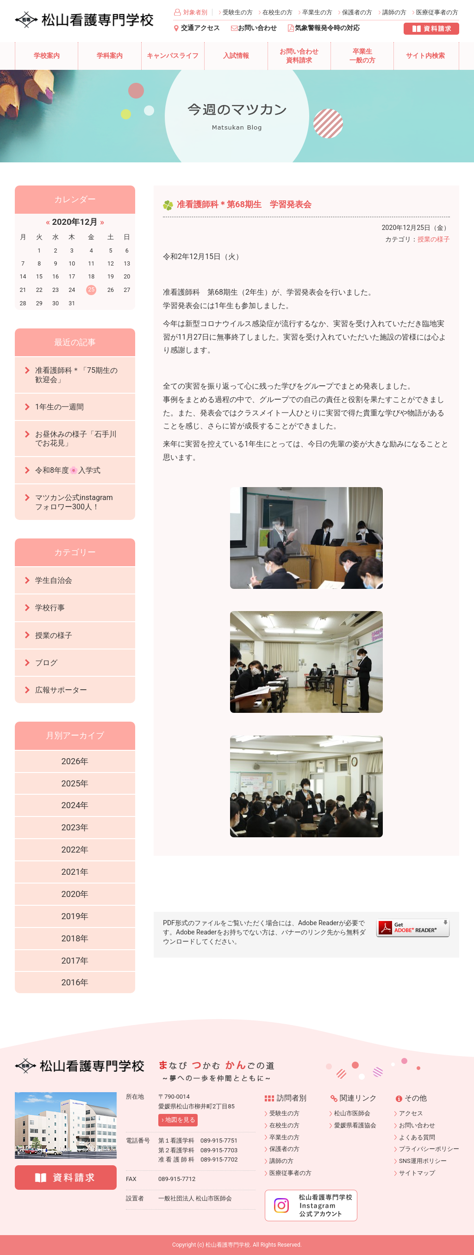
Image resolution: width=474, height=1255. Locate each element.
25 (91, 289)
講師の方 (394, 12)
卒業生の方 (317, 12)
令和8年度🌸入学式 (67, 470)
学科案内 (110, 55)
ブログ (46, 662)
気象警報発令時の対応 (327, 28)
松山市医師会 (352, 1113)
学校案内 (47, 55)
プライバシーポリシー (429, 1148)
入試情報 (236, 55)
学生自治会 (53, 580)
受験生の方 (238, 12)
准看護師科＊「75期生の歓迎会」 (76, 374)
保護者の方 (357, 12)
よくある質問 (417, 1137)
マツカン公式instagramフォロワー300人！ (74, 502)
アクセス (411, 1113)
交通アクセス (200, 28)
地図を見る (180, 1119)
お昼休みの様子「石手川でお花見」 (76, 438)
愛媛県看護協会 (355, 1125)
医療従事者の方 (437, 12)
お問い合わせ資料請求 (299, 56)
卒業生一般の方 (362, 56)
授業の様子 (434, 239)
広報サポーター (61, 690)
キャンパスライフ (173, 55)
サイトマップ (417, 1172)
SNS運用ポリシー (423, 1160)
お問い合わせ (257, 28)
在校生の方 (277, 12)
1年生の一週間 (59, 406)
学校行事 (50, 607)
